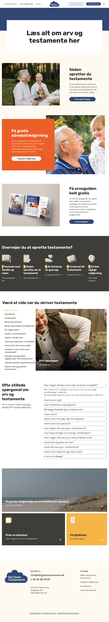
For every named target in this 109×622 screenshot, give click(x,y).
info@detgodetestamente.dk (47, 575)
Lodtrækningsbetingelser (68, 613)
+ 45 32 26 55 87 (40, 579)
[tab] (19, 310)
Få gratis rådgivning (89, 582)
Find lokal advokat (88, 590)
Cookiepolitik (35, 613)
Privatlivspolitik (49, 613)
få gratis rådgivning (22, 407)
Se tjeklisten (85, 586)
